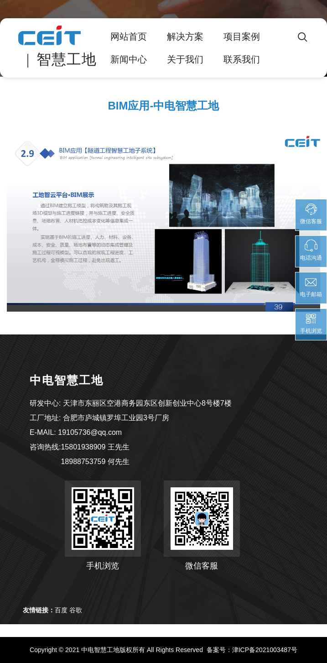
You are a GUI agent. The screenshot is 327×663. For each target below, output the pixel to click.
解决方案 (185, 36)
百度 (61, 610)
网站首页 (128, 36)
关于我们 (185, 59)
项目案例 (241, 36)
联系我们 (241, 59)
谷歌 (75, 610)
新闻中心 (128, 59)
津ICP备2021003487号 (264, 649)
